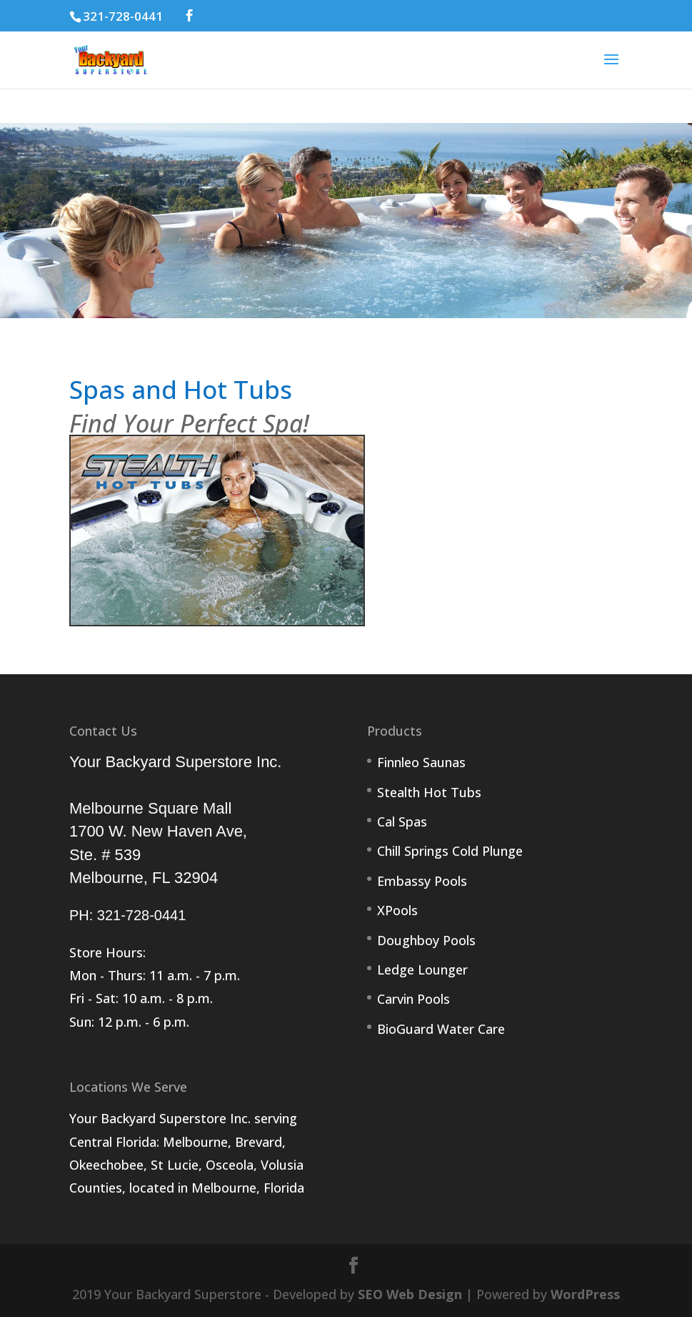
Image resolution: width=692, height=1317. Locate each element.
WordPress (585, 1294)
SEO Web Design (410, 1294)
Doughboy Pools (426, 940)
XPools (397, 910)
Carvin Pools (413, 998)
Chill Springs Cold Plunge (450, 850)
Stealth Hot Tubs (429, 792)
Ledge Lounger (422, 969)
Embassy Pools (422, 880)
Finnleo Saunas (421, 762)
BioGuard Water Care (441, 1028)
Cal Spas (402, 821)
